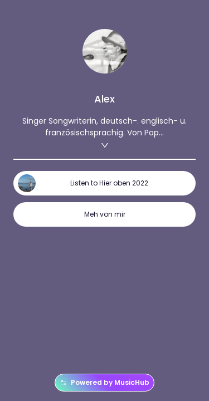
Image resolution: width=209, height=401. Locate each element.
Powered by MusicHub (104, 382)
